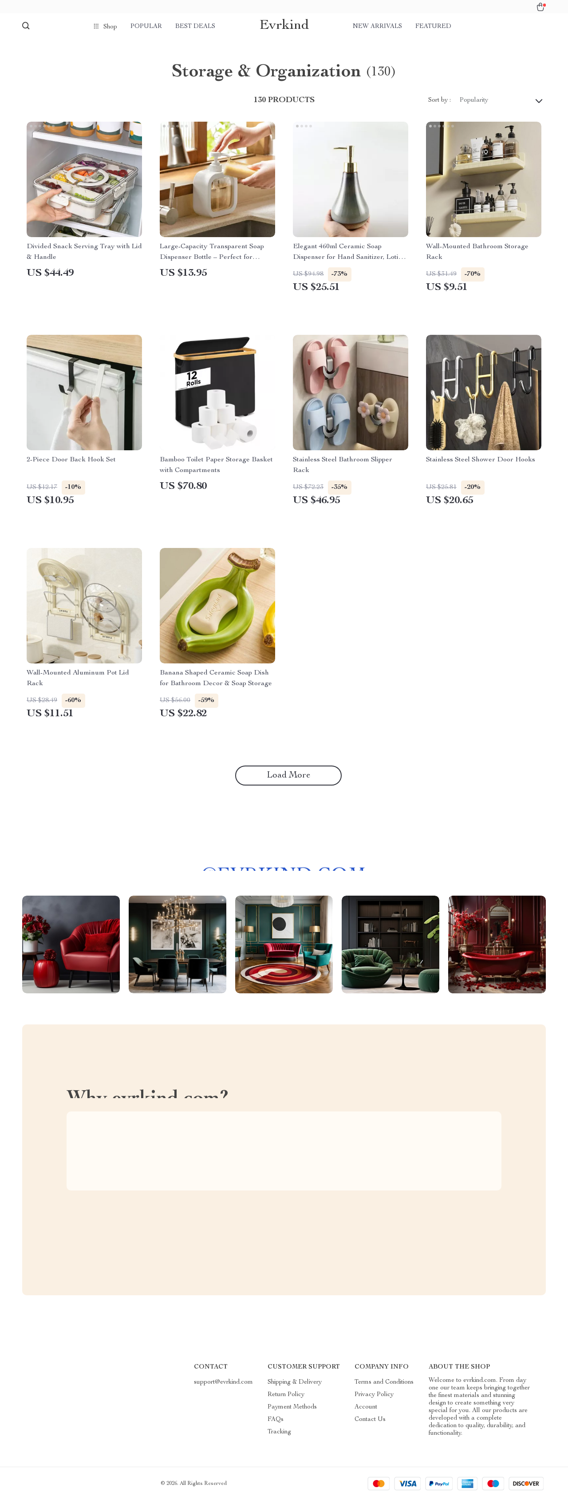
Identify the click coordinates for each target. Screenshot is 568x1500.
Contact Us (370, 1420)
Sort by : (439, 100)
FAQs (276, 1420)
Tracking (279, 1432)
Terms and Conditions (384, 1382)
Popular (146, 27)
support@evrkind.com (223, 1382)
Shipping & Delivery (295, 1382)
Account (366, 1407)
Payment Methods (292, 1407)
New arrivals (377, 27)
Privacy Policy (374, 1395)
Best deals (195, 27)
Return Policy (286, 1395)
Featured (433, 27)
